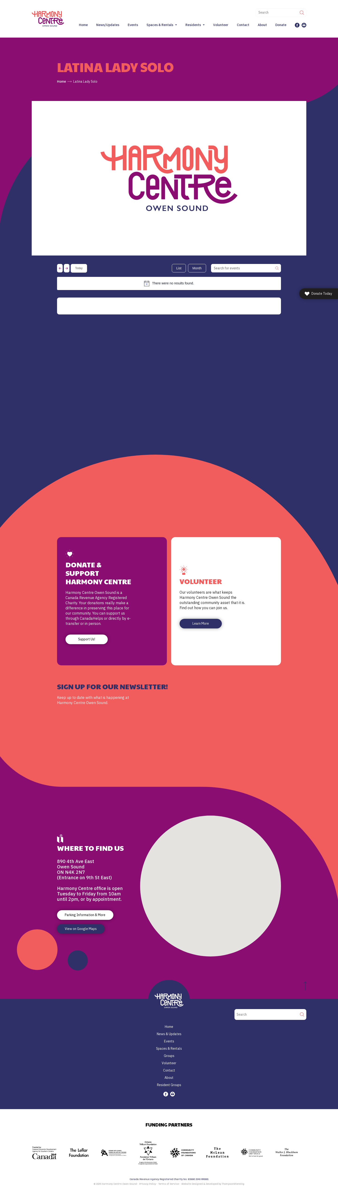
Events (133, 25)
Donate (280, 25)
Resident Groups (169, 1085)
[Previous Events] (60, 268)
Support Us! (86, 639)
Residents (193, 25)
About (262, 25)
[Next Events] (66, 268)
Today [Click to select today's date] (79, 268)
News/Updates (107, 25)
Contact (243, 25)
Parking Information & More (85, 915)
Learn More (200, 624)
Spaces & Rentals (159, 25)
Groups (169, 1056)
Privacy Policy (147, 1184)
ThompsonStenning (233, 1184)
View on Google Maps (81, 929)
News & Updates (169, 1034)
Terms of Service (168, 1184)
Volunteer (220, 25)
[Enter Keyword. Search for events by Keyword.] (242, 268)
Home (83, 25)
